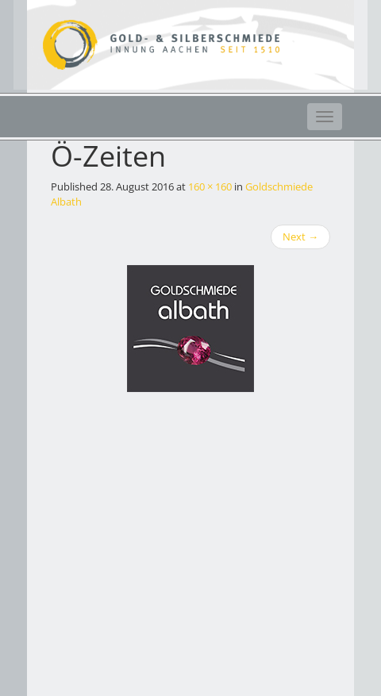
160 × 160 (210, 186)
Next (300, 236)
